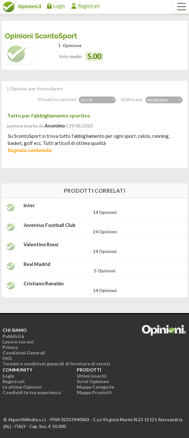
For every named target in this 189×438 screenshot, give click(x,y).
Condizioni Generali (24, 352)
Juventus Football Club (49, 225)
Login (59, 6)
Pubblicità (13, 336)
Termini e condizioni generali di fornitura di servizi (56, 363)
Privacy (10, 347)
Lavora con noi (18, 341)
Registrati (89, 6)
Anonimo (55, 125)
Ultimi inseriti (91, 376)
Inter (29, 205)
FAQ (7, 358)
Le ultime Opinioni (22, 387)
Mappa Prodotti (94, 392)
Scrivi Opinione (93, 381)
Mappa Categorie (95, 387)
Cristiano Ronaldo (44, 283)
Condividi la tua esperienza (32, 392)
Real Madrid (37, 264)
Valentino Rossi (41, 244)
